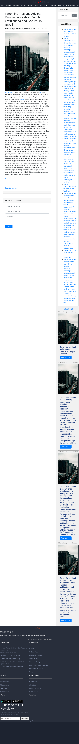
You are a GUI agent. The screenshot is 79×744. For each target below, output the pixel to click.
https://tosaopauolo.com (13, 179)
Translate (32, 695)
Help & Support (34, 675)
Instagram (4, 685)
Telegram (4, 692)
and (40, 92)
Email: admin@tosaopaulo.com (11, 667)
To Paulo (41, 2)
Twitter (3, 688)
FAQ (18, 659)
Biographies (33, 672)
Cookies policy (10, 659)
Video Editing (34, 658)
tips (37, 97)
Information (4, 642)
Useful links (33, 642)
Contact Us (33, 682)
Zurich (21, 99)
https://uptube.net (11, 188)
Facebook (4, 682)
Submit (9, 226)
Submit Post (33, 652)
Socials (3, 675)
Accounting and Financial (38, 665)
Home (31, 649)
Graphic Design (35, 662)
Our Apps (3, 695)
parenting (8, 92)
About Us (32, 685)
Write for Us (33, 692)
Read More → (65, 357)
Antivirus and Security (37, 655)
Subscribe (24, 718)
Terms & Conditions (7, 655)
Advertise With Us (35, 688)
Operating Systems (36, 668)
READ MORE (68, 309)
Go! (74, 15)
